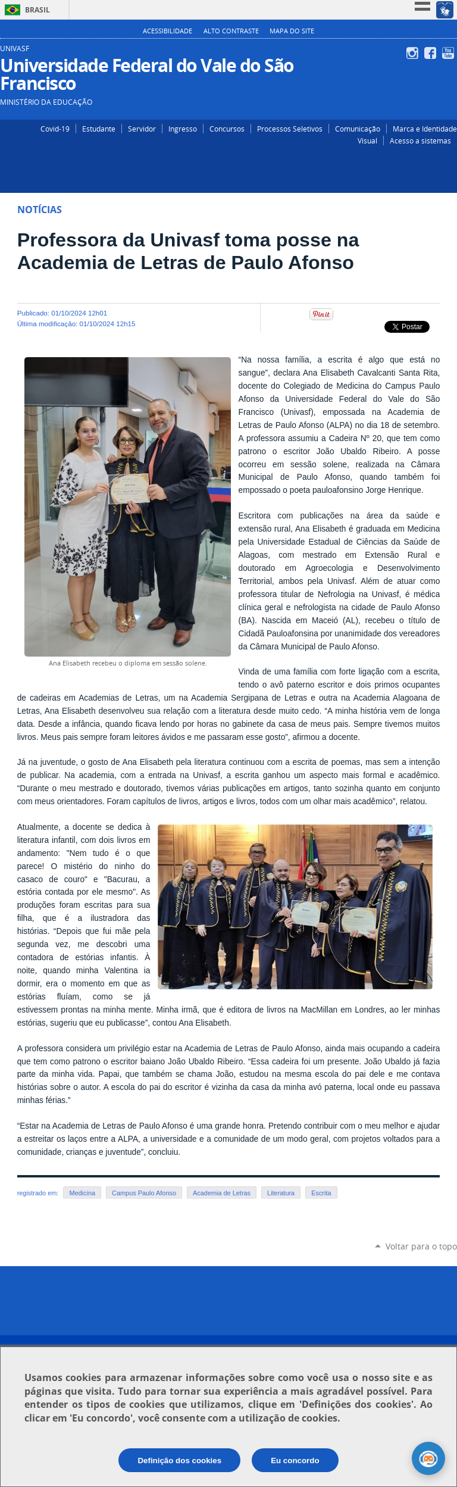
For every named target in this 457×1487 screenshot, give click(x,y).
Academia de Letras (222, 1193)
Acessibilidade (167, 31)
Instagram (413, 53)
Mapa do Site (292, 31)
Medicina (82, 1193)
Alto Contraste (231, 31)
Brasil (37, 10)
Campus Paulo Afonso (144, 1193)
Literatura (281, 1193)
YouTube (449, 53)
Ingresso (182, 128)
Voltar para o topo (421, 1246)
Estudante (98, 128)
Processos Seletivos (290, 128)
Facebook (431, 53)
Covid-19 (55, 128)
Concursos (227, 128)
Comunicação (357, 128)
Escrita (321, 1193)
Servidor (142, 128)
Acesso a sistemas (420, 140)
